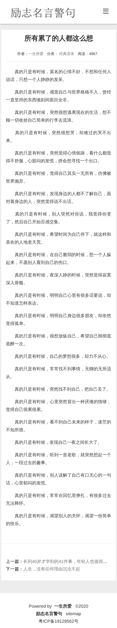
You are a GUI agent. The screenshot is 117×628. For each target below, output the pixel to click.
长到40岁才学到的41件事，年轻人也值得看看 (67, 561)
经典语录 (66, 54)
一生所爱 (35, 54)
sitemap (73, 613)
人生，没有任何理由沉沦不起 (51, 568)
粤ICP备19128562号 (59, 621)
